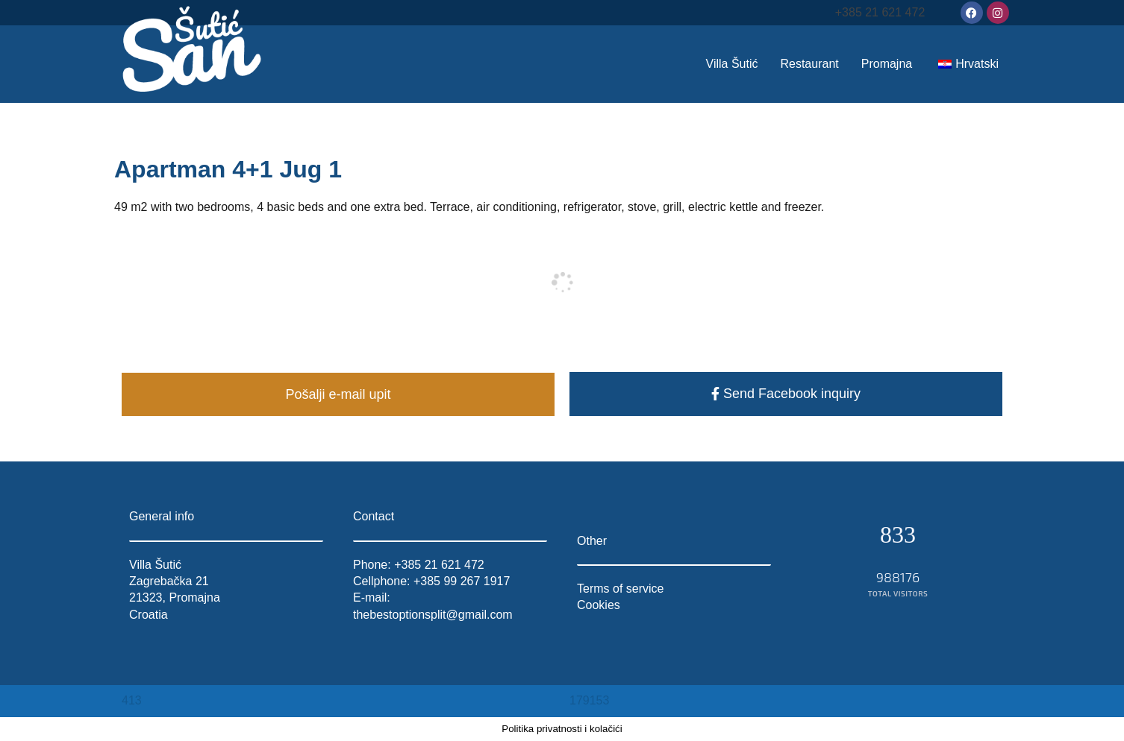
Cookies (598, 605)
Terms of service (620, 588)
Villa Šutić (732, 63)
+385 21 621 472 (880, 12)
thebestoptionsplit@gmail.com (433, 614)
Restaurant (809, 63)
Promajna (886, 63)
